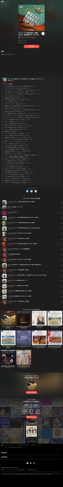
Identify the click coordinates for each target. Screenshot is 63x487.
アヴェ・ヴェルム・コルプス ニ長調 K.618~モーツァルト (15, 103)
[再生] (43, 33)
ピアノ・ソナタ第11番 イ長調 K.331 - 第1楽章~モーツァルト (16, 133)
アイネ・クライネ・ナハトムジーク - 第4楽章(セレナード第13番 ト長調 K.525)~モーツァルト (22, 117)
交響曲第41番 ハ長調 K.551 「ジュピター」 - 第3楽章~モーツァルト (18, 180)
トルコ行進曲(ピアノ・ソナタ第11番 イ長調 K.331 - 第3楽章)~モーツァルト (19, 92)
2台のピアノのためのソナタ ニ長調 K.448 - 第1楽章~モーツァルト (18, 88)
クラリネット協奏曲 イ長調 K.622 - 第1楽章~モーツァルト (16, 129)
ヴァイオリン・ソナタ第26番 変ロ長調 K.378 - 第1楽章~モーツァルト (18, 182)
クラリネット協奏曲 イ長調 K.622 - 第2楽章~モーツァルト (16, 166)
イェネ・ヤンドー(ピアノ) (30, 37)
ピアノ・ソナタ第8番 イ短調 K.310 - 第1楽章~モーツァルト (16, 123)
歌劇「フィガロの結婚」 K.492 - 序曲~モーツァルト (14, 107)
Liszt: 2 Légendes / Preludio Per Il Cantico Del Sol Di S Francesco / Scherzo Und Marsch (23, 366)
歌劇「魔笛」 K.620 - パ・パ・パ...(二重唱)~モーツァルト (15, 153)
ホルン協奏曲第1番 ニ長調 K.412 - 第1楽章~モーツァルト (16, 127)
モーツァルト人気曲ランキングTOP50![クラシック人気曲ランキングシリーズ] (25, 79)
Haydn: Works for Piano (54, 326)
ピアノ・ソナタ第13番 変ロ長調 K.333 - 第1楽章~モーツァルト (17, 174)
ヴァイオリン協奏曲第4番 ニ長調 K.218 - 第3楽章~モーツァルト (17, 119)
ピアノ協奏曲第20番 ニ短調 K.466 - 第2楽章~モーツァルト (16, 161)
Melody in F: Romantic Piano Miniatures (8, 327)
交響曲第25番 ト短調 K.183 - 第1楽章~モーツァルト (15, 98)
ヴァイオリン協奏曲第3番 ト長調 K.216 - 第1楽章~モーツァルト (17, 149)
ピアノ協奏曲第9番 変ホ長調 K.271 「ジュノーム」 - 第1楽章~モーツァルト (19, 172)
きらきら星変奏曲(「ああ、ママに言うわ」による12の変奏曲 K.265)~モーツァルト (21, 86)
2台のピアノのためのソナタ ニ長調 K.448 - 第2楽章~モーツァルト (18, 168)
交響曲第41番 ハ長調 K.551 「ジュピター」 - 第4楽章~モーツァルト (18, 151)
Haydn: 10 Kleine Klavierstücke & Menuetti (8, 347)
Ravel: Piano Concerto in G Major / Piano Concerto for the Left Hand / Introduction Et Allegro (54, 347)
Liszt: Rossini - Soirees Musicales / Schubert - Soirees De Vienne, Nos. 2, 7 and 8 (8, 366)
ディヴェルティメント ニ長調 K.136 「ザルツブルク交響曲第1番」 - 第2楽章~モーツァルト (22, 155)
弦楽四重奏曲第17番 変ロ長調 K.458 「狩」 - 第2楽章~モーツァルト (18, 170)
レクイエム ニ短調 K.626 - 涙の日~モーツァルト (14, 101)
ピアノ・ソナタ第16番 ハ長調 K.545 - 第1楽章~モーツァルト (16, 145)
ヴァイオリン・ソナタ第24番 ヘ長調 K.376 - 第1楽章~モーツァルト (18, 178)
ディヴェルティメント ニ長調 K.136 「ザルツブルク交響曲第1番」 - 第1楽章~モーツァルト (22, 109)
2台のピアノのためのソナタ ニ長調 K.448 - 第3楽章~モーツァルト (18, 159)
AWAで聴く (31, 46)
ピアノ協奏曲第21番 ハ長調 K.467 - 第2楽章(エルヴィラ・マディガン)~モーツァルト (21, 113)
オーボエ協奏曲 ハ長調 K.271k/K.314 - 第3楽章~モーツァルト (17, 162)
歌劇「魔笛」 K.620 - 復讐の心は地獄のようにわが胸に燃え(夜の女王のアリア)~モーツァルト (23, 105)
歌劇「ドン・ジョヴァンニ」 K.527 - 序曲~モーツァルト (15, 141)
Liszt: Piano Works (39, 326)
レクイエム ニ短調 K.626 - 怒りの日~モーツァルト (14, 96)
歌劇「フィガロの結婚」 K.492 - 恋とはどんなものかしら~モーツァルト (18, 125)
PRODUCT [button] (4, 453)
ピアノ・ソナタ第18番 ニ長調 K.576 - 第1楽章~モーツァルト (15, 447)
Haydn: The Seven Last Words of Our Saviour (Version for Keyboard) (39, 347)
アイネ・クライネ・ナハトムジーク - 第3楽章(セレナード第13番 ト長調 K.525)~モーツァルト (22, 115)
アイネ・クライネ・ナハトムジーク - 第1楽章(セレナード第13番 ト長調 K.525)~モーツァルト (22, 90)
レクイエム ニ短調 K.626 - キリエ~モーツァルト (14, 164)
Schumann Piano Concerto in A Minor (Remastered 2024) (24, 327)
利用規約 (2, 469)
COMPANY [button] (4, 457)
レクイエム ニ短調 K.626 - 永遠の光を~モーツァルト (15, 143)
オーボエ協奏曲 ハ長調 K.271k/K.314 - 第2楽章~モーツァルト (17, 176)
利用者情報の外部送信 (21, 469)
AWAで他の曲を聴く (31, 392)
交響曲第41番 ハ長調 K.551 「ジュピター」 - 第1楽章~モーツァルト (18, 137)
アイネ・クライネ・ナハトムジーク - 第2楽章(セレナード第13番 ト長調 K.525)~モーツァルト (22, 94)
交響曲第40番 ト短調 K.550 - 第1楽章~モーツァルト (15, 111)
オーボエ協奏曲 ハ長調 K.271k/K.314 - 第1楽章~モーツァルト (17, 100)
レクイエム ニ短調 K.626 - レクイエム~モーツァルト (15, 121)
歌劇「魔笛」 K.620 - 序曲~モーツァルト (12, 131)
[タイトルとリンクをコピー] (35, 191)
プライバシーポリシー (10, 469)
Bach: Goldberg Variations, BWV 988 (24, 346)
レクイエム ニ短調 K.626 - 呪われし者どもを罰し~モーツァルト (17, 135)
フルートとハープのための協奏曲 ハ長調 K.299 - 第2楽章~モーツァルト (19, 139)
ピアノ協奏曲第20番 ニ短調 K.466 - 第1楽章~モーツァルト (16, 147)
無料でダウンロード (31, 417)
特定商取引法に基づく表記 (32, 469)
